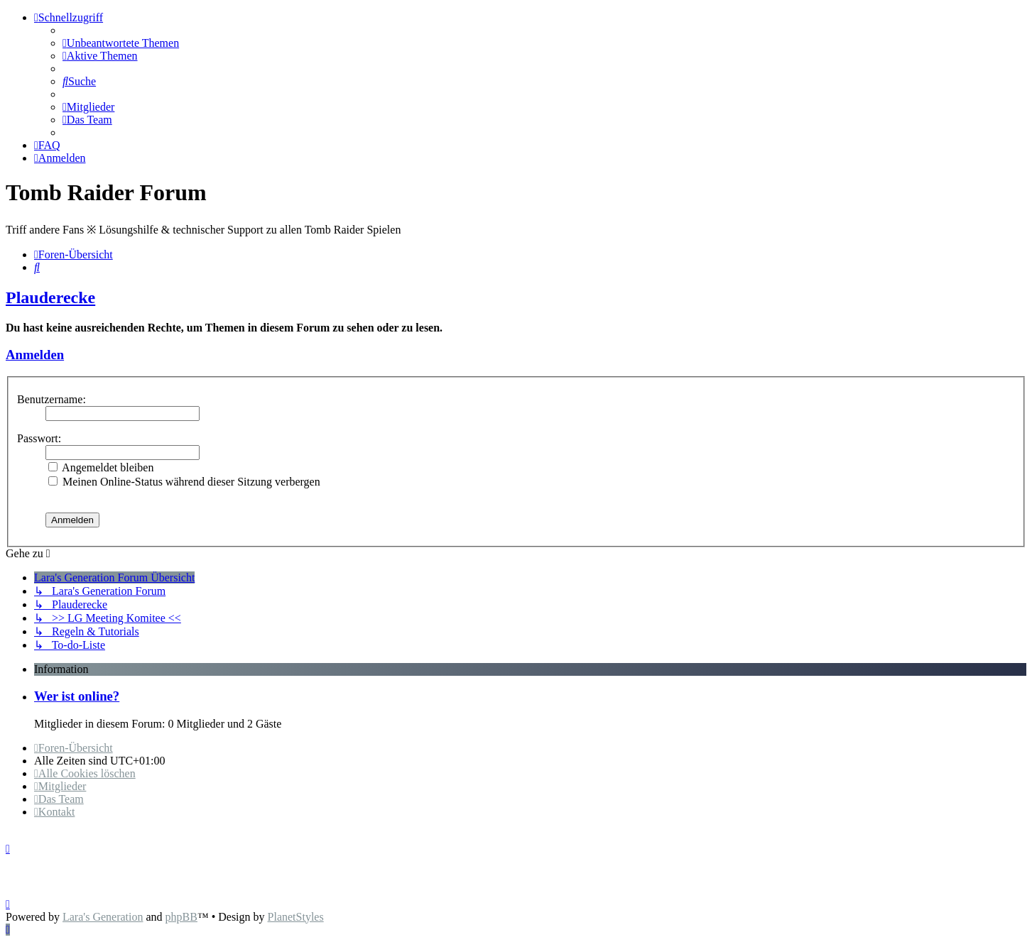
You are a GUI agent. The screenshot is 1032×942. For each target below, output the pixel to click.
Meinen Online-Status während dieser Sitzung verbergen (184, 482)
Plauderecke (50, 297)
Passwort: (39, 438)
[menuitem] (121, 43)
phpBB (181, 917)
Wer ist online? (76, 696)
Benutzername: (51, 399)
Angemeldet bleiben (100, 467)
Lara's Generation (103, 917)
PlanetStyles (296, 917)
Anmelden (35, 354)
